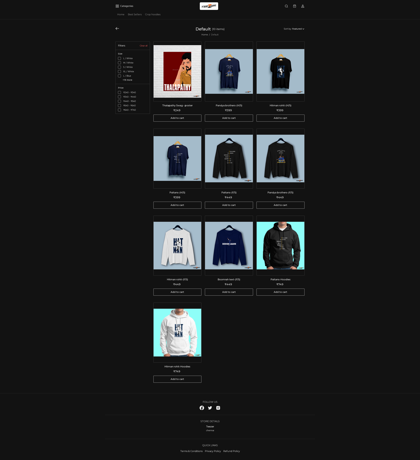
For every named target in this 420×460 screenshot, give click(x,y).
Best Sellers (135, 14)
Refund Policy (231, 451)
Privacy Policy (213, 451)
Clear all (143, 45)
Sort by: (288, 29)
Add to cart (177, 118)
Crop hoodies (152, 14)
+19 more (127, 80)
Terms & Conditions (191, 451)
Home (120, 14)
